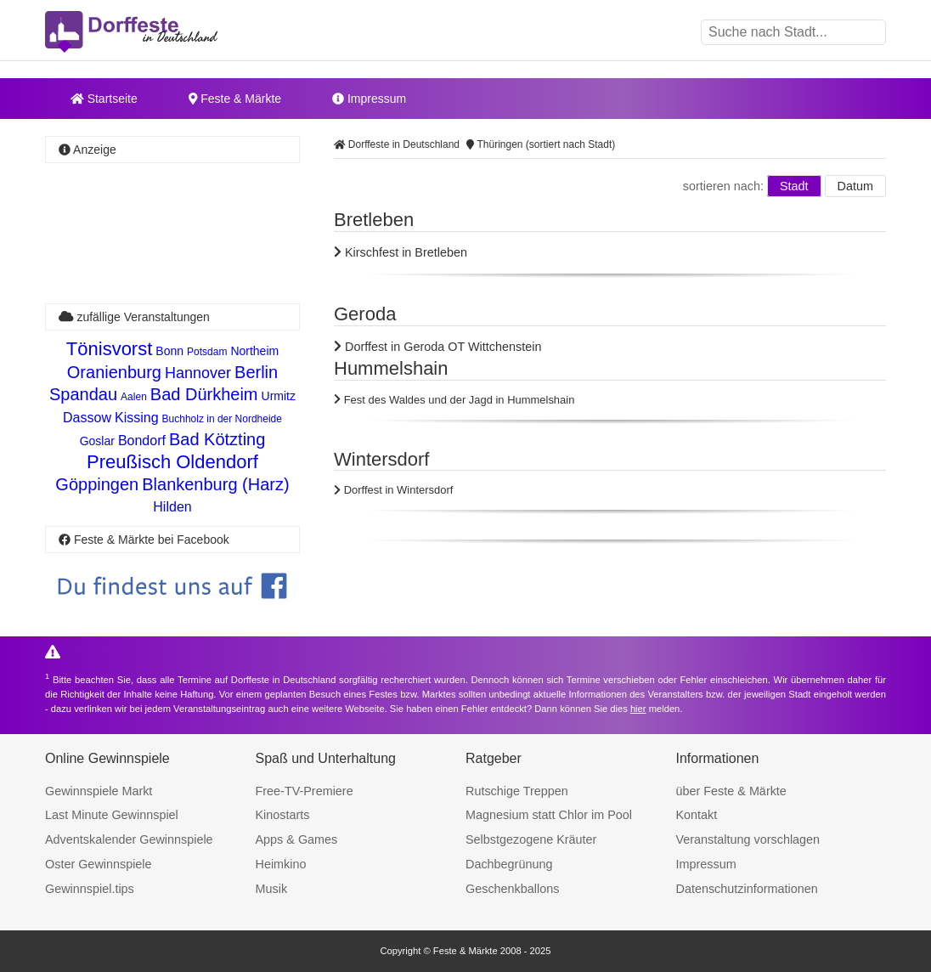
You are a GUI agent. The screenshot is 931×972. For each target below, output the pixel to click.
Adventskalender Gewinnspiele (129, 839)
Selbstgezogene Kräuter (531, 839)
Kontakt (697, 815)
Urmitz (279, 396)
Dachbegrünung (509, 864)
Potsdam (207, 352)
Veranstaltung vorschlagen (748, 839)
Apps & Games (297, 839)
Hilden (172, 507)
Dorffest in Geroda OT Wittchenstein (437, 346)
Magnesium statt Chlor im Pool (549, 815)
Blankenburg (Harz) (215, 484)
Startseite (104, 98)
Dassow (87, 417)
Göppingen (96, 484)
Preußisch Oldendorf (172, 461)
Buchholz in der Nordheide (222, 419)
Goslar (97, 441)
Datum (855, 186)
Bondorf (142, 440)
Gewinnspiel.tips (89, 889)
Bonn (169, 351)
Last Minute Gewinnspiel (111, 815)
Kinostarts (283, 815)
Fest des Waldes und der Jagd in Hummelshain (454, 399)
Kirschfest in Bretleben (400, 252)
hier (638, 709)
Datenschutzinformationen (747, 889)
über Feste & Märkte (731, 791)
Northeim (254, 351)
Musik (272, 889)
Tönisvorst (109, 348)
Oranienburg (114, 372)
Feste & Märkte (235, 98)
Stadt (794, 186)
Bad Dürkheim (204, 394)
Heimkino (281, 864)
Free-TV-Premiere (304, 791)
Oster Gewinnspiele (98, 864)
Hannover (198, 372)
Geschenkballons (512, 889)
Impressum (369, 98)
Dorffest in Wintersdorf (393, 489)
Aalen (134, 397)
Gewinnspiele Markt (98, 791)
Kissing (137, 417)
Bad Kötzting (217, 439)
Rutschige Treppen (517, 791)
